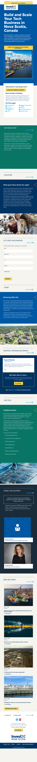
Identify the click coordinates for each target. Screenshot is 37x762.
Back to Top (29, 130)
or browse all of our (19, 390)
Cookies (18, 744)
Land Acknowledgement (28, 744)
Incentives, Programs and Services (25, 106)
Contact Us (8, 715)
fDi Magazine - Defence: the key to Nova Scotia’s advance (17, 702)
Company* (5, 265)
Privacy (13, 744)
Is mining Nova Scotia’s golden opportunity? (14, 672)
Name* (5, 248)
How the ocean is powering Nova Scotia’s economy (16, 642)
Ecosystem (9, 107)
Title (5, 260)
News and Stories (24, 111)
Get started (18, 730)
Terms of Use (6, 744)
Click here (7, 1)
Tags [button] (4, 369)
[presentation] (12, 278)
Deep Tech (22, 107)
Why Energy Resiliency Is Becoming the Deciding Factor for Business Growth (18, 611)
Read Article (8, 613)
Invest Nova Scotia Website (18, 3)
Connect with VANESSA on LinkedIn (15, 90)
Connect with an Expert (25, 109)
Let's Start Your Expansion (10, 109)
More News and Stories (11, 708)
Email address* (6, 254)
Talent (8, 111)
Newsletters (18, 715)
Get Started (18, 383)
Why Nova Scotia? (10, 105)
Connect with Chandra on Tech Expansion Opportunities (18, 47)
